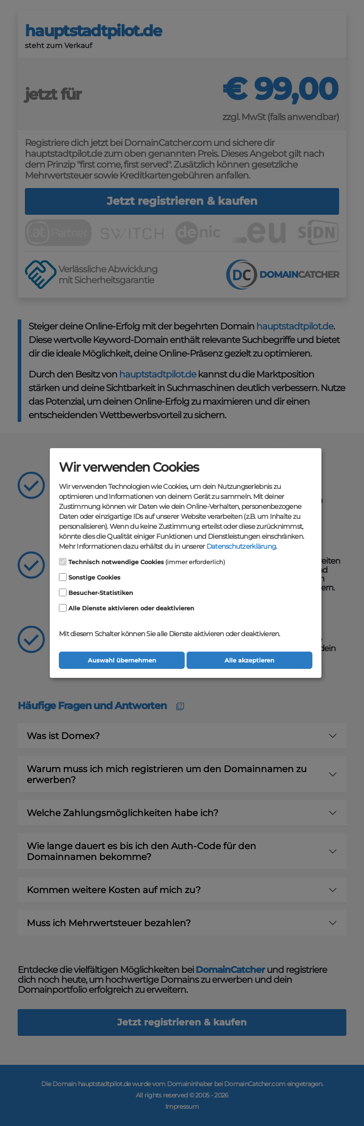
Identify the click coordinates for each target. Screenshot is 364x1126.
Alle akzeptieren (249, 660)
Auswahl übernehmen (122, 660)
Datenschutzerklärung (241, 546)
